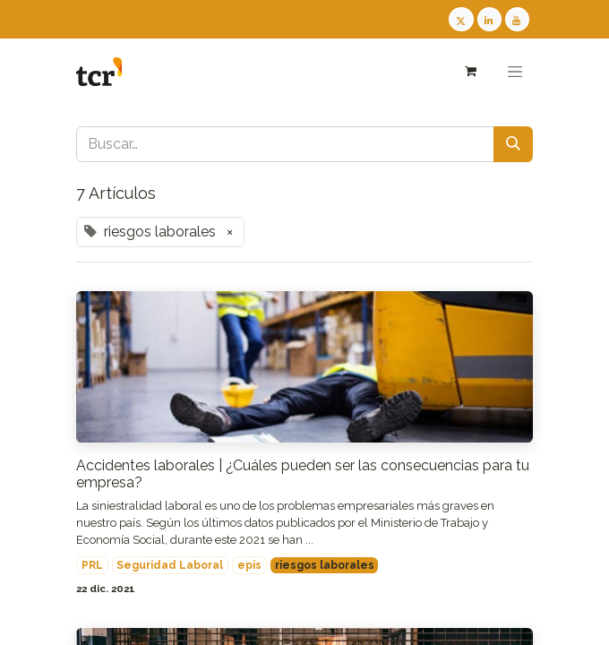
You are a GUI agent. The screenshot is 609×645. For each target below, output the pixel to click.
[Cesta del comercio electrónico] (469, 71)
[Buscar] (513, 144)
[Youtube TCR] (517, 19)
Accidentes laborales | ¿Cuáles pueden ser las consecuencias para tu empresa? (302, 474)
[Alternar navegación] (515, 71)
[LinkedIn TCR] (489, 19)
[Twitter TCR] (461, 19)
